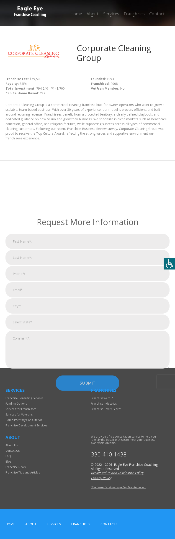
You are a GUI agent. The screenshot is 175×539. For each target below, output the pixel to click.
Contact (157, 13)
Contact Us (12, 451)
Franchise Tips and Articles (22, 472)
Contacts (109, 524)
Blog (8, 461)
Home (76, 13)
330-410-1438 (108, 454)
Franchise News (15, 467)
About (93, 13)
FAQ (8, 456)
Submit (87, 439)
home (10, 524)
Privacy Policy (101, 478)
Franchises (134, 13)
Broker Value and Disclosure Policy (117, 473)
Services (111, 13)
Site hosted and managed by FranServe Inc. (118, 487)
